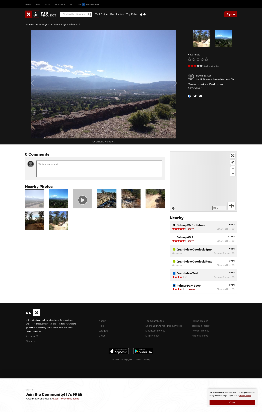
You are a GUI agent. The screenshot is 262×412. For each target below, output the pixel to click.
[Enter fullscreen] (232, 155)
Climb (28, 4)
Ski (72, 4)
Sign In (231, 14)
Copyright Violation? (103, 141)
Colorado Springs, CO (223, 79)
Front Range (41, 24)
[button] (189, 96)
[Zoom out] (232, 173)
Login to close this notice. (66, 398)
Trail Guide (101, 14)
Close (232, 402)
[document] (232, 398)
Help (101, 325)
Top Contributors (154, 320)
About (102, 320)
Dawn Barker (203, 75)
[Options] (231, 206)
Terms (138, 359)
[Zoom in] (232, 168)
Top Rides (132, 14)
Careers (30, 341)
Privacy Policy (245, 396)
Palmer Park (75, 24)
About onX (32, 336)
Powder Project (200, 330)
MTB (38, 4)
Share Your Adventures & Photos (163, 325)
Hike (47, 4)
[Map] (203, 181)
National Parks (200, 335)
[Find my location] (232, 162)
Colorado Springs (58, 24)
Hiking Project (200, 320)
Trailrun (60, 4)
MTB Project (152, 335)
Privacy (147, 359)
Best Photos (117, 14)
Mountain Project (155, 330)
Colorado (29, 24)
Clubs (102, 335)
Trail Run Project (201, 325)
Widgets (103, 330)
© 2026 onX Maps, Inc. (122, 359)
